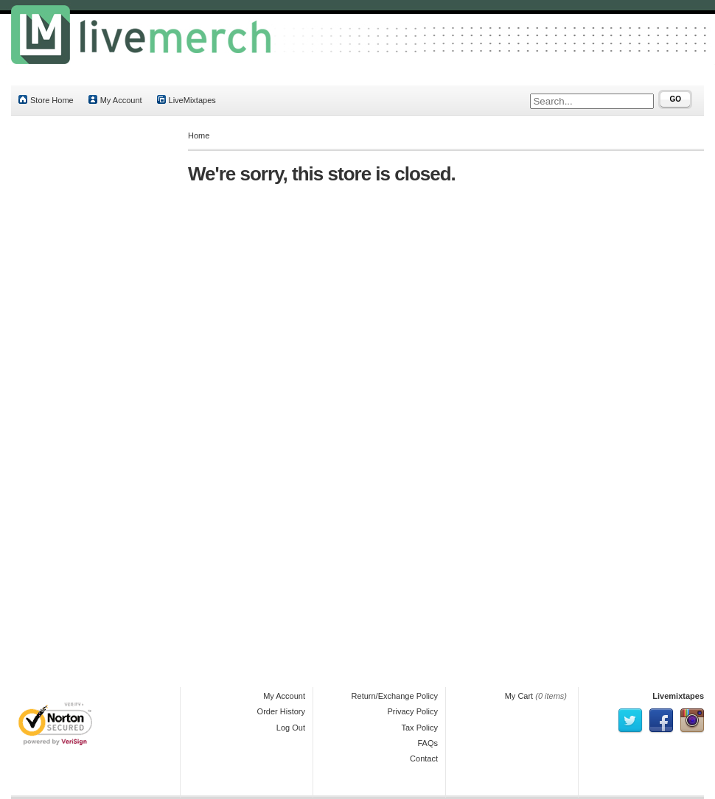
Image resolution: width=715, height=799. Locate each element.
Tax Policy (419, 727)
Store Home (46, 100)
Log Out (290, 727)
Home (198, 135)
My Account (115, 100)
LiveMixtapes (186, 100)
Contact (424, 758)
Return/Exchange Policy (395, 695)
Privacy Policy (413, 711)
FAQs (427, 743)
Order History (281, 711)
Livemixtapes (678, 695)
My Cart (519, 695)
